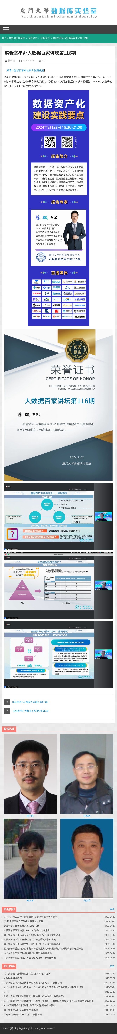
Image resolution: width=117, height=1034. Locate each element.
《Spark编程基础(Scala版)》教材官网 (23, 1014)
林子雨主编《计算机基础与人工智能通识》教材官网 (30, 939)
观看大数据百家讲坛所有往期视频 (25, 70)
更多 (112, 909)
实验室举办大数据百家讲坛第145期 (21, 926)
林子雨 (7, 991)
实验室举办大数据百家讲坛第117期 (31, 711)
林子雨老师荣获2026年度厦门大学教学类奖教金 (28, 953)
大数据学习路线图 (13, 978)
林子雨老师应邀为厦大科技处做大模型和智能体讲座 (30, 957)
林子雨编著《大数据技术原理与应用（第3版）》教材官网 (33, 982)
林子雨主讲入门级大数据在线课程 (21, 1010)
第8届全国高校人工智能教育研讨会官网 (24, 921)
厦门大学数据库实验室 (13, 38)
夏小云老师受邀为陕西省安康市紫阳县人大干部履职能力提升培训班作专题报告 (43, 948)
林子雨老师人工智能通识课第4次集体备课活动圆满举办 (31, 916)
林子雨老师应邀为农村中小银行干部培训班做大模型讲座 (32, 944)
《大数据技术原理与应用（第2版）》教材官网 (27, 973)
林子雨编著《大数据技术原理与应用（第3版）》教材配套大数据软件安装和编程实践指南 (49, 1001)
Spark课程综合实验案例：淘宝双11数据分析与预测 (29, 1005)
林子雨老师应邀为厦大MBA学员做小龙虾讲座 (26, 930)
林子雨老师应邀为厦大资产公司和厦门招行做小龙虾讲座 (32, 935)
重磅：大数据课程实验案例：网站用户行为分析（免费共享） (34, 996)
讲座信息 (45, 38)
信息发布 (32, 38)
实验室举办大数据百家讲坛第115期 (30, 702)
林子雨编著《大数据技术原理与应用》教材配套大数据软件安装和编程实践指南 (43, 987)
